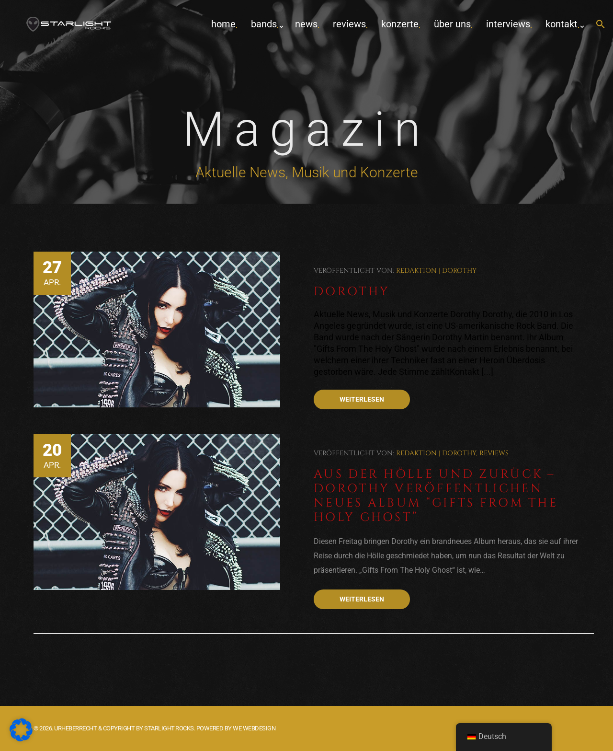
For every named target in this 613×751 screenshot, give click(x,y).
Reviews (349, 24)
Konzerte (400, 24)
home (223, 24)
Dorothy (459, 270)
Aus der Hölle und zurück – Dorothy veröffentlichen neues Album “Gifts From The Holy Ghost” (436, 495)
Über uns (452, 24)
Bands (264, 24)
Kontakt (561, 24)
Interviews (508, 24)
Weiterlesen (362, 399)
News (306, 24)
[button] (600, 24)
